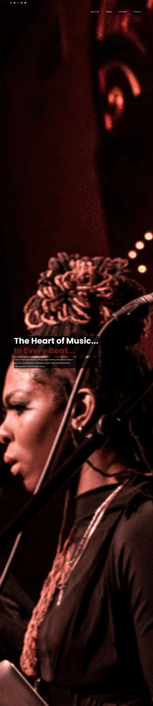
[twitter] (18, 3)
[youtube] (14, 3)
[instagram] (11, 3)
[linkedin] (25, 3)
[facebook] (21, 3)
